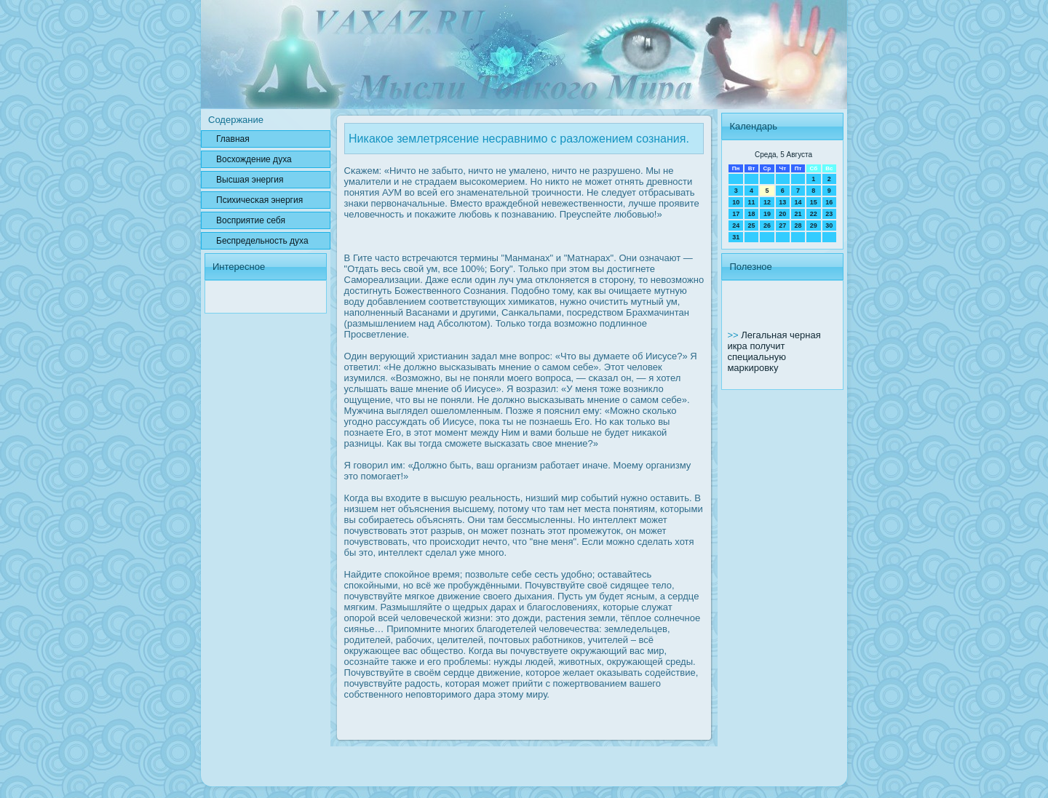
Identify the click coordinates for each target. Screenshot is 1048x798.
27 (782, 225)
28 (797, 225)
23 (829, 214)
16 (829, 202)
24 (735, 225)
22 (813, 214)
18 (751, 214)
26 (767, 225)
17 (735, 214)
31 (735, 237)
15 (813, 202)
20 (782, 214)
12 (767, 202)
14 (797, 202)
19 (767, 214)
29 (813, 225)
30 (829, 225)
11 (751, 202)
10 (735, 202)
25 (751, 225)
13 (782, 202)
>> (734, 335)
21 (797, 214)
